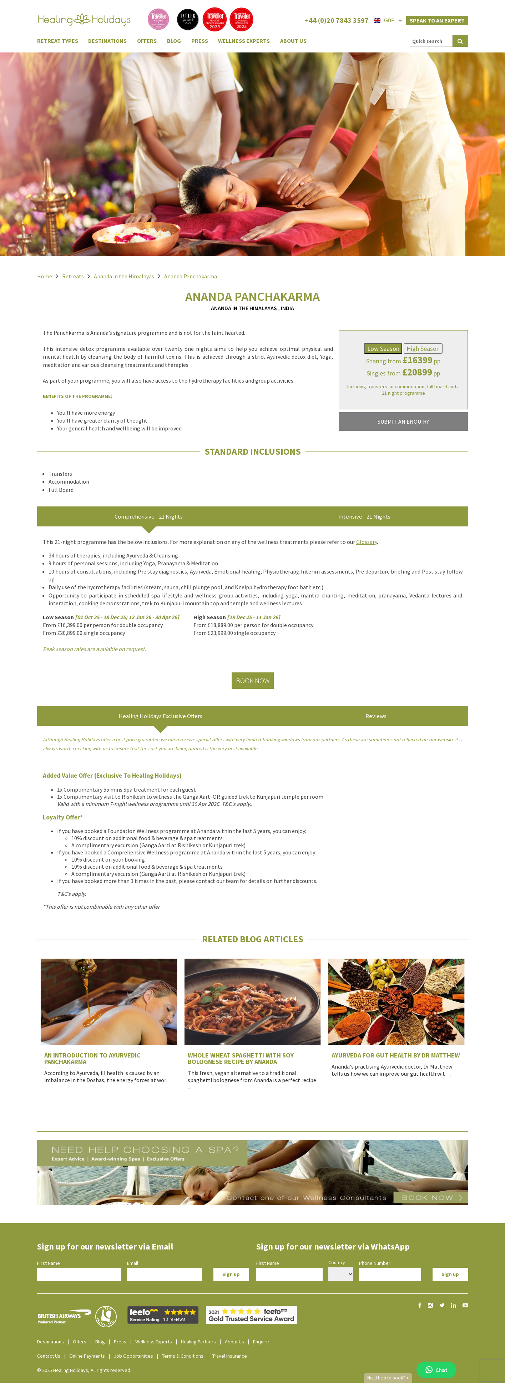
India (287, 308)
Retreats (73, 276)
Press (199, 40)
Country (336, 1262)
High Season (423, 348)
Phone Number (374, 1263)
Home (44, 276)
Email (132, 1263)
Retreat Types (57, 40)
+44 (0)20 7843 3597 (337, 20)
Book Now (252, 680)
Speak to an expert (437, 20)
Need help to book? (388, 1378)
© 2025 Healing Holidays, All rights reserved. (84, 1370)
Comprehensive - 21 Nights (149, 516)
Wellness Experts (244, 40)
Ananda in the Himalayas (124, 276)
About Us (293, 40)
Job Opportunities (133, 1356)
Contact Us (48, 1356)
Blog (174, 40)
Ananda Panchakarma (190, 276)
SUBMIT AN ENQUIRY (403, 421)
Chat (436, 1369)
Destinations (107, 40)
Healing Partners (198, 1341)
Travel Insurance (229, 1356)
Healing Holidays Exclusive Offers (160, 716)
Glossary (366, 541)
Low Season (383, 348)
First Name (48, 1263)
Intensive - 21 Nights (364, 516)
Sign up (231, 1274)
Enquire (261, 1341)
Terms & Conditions (182, 1356)
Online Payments (87, 1356)
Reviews (376, 716)
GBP (384, 20)
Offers (147, 40)
